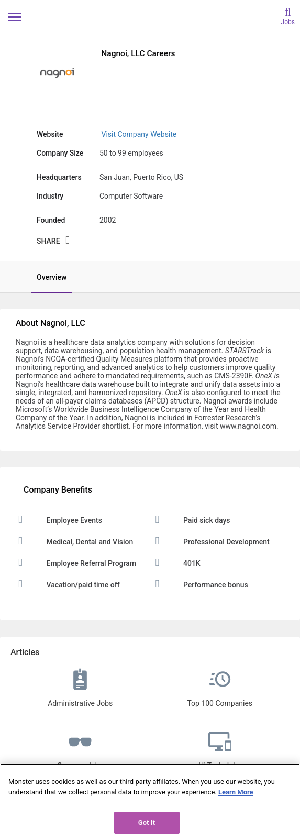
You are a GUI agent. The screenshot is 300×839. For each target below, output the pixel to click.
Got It (146, 822)
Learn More (235, 792)
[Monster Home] (150, 16)
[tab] (46, 277)
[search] (288, 15)
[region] (150, 801)
